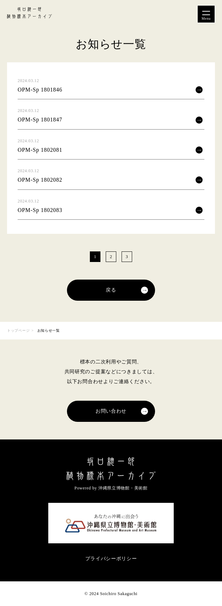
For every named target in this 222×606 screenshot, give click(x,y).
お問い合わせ (111, 411)
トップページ (18, 330)
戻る (111, 290)
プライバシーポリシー (111, 558)
